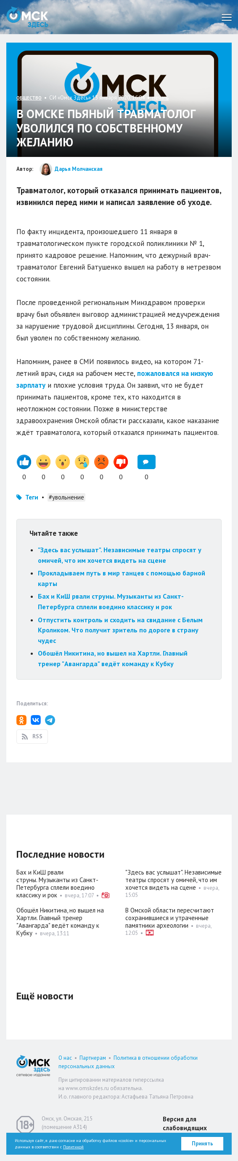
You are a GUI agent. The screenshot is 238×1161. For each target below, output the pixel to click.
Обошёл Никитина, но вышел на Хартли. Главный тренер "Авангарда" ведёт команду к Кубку (60, 921)
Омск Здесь (27, 17)
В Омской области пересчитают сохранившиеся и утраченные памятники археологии (169, 917)
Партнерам (92, 1057)
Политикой (73, 1147)
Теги (31, 497)
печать (160, 97)
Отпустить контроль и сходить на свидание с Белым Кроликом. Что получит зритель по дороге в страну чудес (120, 630)
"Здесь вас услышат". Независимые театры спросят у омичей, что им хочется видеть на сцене (173, 879)
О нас (65, 1057)
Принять (202, 1143)
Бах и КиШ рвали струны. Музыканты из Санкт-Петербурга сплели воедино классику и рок (57, 883)
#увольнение (66, 497)
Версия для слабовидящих (185, 1123)
